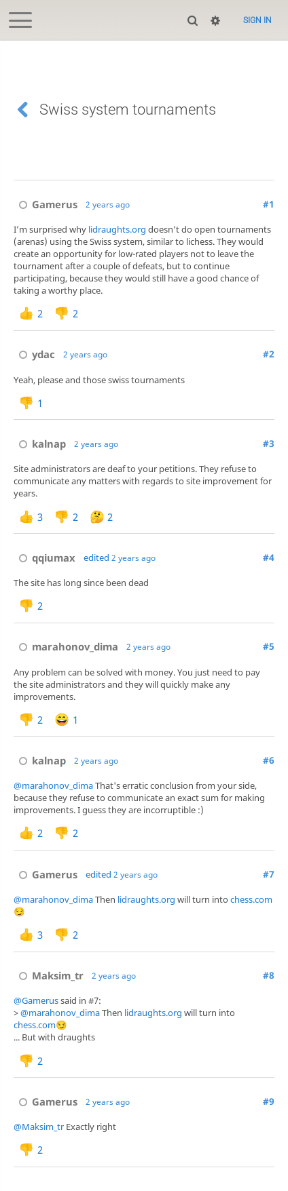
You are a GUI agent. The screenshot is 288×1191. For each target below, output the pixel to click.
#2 (268, 354)
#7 (268, 874)
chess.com (251, 899)
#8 (268, 975)
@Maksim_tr (39, 1126)
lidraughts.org (117, 229)
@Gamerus (36, 1000)
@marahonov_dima (53, 785)
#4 (268, 557)
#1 (268, 204)
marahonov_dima (66, 646)
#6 (268, 760)
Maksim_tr (49, 975)
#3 (268, 443)
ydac (34, 354)
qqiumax (44, 557)
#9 (268, 1101)
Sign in (257, 20)
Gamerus (45, 204)
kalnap (40, 443)
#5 (268, 646)
